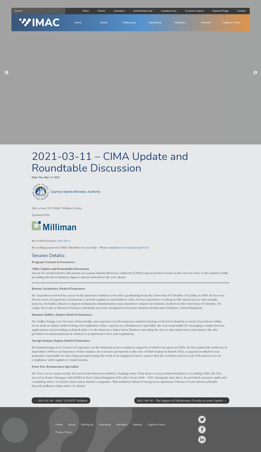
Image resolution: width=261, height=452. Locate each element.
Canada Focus (169, 10)
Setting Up (129, 22)
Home (78, 22)
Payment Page (220, 10)
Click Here (64, 244)
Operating (155, 22)
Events (101, 10)
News (86, 10)
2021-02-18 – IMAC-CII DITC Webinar (61, 400)
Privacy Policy (63, 432)
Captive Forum (232, 22)
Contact (241, 10)
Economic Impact (194, 10)
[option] (130, 72)
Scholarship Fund (142, 10)
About (103, 22)
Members (180, 22)
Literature (119, 10)
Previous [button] (6, 72)
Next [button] (255, 72)
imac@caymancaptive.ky (133, 250)
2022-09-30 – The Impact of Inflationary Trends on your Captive (182, 400)
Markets (206, 22)
